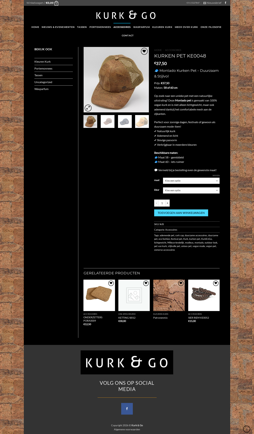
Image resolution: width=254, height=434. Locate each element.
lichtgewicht (160, 242)
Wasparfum (141, 27)
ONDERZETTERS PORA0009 (92, 319)
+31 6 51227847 (192, 3)
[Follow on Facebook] (225, 3)
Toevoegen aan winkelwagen (181, 212)
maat (156, 180)
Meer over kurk (186, 27)
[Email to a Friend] (170, 258)
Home (158, 50)
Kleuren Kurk (162, 27)
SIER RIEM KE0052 (198, 317)
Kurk (185, 238)
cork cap (179, 235)
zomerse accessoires (164, 249)
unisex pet (186, 246)
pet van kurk (160, 246)
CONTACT (128, 35)
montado (199, 242)
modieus (189, 242)
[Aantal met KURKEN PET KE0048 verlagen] (156, 203)
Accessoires (122, 27)
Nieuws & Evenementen (58, 27)
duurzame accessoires (196, 235)
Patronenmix (160, 317)
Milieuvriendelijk (175, 242)
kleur (156, 190)
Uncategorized (43, 82)
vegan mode (199, 246)
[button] (42, 3)
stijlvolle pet (174, 246)
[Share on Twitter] (164, 258)
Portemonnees (100, 27)
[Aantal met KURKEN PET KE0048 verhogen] (167, 203)
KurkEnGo (206, 238)
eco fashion (164, 238)
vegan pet (211, 246)
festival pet (176, 238)
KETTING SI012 (126, 317)
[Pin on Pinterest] (176, 258)
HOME (35, 27)
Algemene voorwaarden (127, 429)
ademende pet (167, 235)
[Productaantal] (161, 203)
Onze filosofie (211, 27)
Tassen (82, 27)
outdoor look (211, 242)
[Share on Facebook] (157, 258)
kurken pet (194, 238)
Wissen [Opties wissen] (216, 175)
